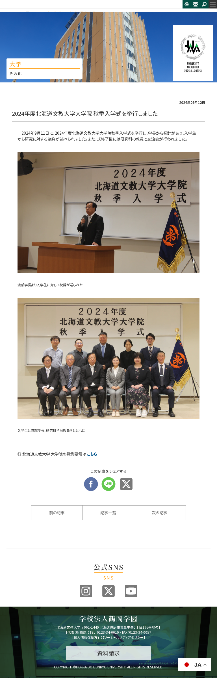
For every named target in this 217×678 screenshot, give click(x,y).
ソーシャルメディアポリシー (124, 637)
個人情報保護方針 (87, 637)
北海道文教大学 (91, 4)
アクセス (187, 4)
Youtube (131, 591)
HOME (11, 13)
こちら (92, 454)
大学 (25, 13)
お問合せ (195, 4)
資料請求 (108, 653)
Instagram (86, 591)
